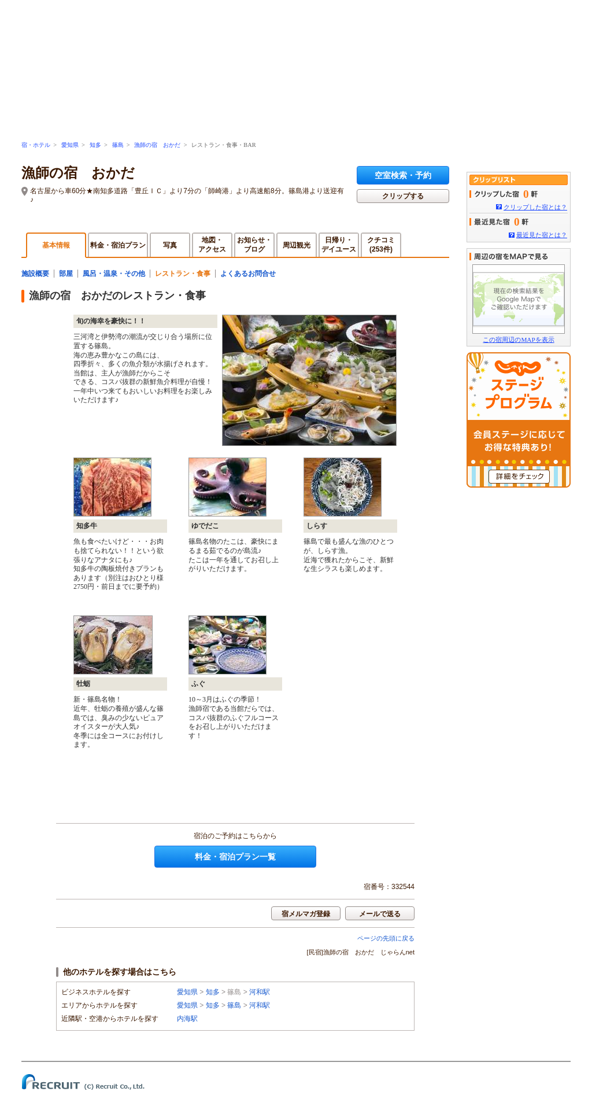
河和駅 (259, 992)
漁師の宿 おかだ (157, 145)
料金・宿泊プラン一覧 (235, 856)
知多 (95, 145)
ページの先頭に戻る (386, 938)
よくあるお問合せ (248, 274)
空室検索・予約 (403, 175)
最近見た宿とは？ (541, 234)
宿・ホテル (35, 145)
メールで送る (380, 914)
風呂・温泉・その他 (114, 274)
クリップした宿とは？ (535, 207)
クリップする (403, 196)
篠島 (118, 145)
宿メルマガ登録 (306, 914)
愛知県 (70, 145)
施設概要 (35, 274)
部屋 (66, 274)
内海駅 (187, 1019)
